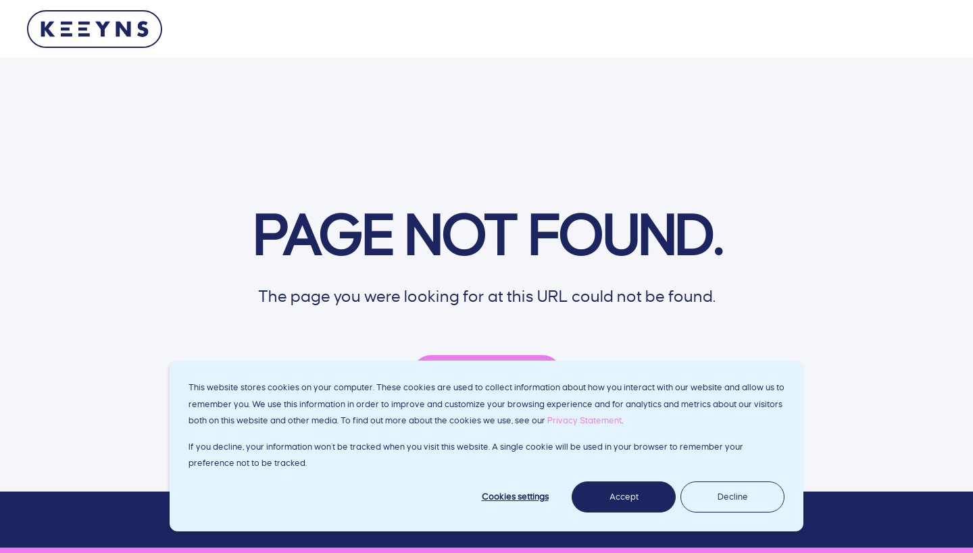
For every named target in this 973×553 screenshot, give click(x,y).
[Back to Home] (94, 29)
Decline (733, 497)
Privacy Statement (584, 420)
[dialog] (486, 446)
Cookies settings (515, 497)
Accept (624, 497)
